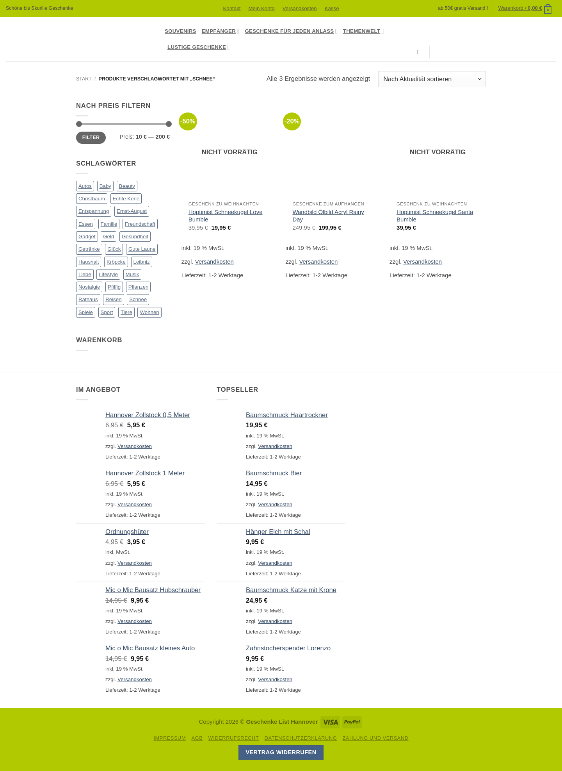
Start (84, 79)
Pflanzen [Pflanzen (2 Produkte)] (138, 287)
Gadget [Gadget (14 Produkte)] (87, 236)
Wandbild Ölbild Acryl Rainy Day (328, 216)
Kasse (332, 8)
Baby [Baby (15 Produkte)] (105, 186)
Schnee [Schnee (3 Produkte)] (138, 299)
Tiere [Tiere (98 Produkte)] (126, 312)
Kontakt (231, 8)
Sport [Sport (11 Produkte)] (107, 312)
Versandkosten (300, 8)
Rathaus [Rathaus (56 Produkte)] (88, 299)
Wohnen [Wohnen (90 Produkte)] (149, 312)
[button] (525, 8)
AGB (197, 738)
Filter (91, 137)
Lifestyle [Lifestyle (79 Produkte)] (108, 274)
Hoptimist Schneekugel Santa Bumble (435, 216)
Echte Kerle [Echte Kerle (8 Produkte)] (126, 199)
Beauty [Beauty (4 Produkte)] (127, 186)
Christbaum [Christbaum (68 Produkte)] (91, 199)
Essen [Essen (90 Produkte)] (85, 224)
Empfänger (221, 31)
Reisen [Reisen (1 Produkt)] (113, 299)
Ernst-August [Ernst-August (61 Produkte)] (132, 211)
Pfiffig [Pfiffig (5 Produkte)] (114, 287)
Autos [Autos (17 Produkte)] (85, 186)
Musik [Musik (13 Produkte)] (132, 274)
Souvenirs (180, 31)
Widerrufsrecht (233, 738)
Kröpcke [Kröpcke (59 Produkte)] (116, 262)
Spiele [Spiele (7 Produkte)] (85, 312)
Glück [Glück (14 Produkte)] (114, 249)
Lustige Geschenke (198, 47)
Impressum (169, 738)
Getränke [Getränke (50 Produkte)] (89, 249)
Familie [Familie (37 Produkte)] (109, 224)
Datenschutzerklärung (301, 738)
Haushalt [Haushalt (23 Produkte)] (88, 262)
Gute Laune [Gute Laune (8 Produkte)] (142, 249)
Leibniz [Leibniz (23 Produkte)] (141, 262)
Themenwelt (363, 31)
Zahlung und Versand (376, 738)
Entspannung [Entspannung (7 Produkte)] (93, 211)
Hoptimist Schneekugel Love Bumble (226, 216)
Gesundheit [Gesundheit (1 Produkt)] (135, 236)
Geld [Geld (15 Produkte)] (108, 236)
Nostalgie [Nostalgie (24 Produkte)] (89, 287)
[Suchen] (420, 52)
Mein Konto (261, 8)
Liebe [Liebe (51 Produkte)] (84, 274)
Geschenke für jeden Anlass (291, 31)
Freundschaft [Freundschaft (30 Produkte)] (140, 224)
